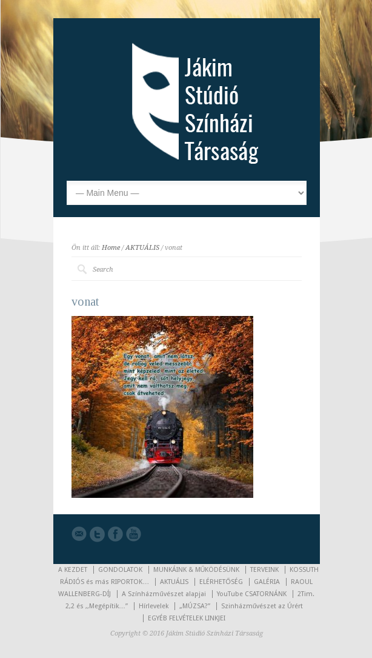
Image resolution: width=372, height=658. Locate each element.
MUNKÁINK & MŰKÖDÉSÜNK (196, 570)
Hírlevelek (153, 606)
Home (111, 248)
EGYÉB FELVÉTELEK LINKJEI (186, 618)
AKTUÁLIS (142, 248)
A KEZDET (72, 570)
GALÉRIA (267, 582)
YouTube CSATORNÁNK (252, 594)
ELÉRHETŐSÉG (221, 582)
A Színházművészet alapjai (163, 594)
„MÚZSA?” (194, 606)
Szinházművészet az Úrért (262, 606)
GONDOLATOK (120, 570)
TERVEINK (264, 570)
